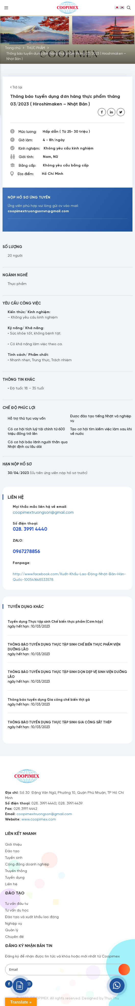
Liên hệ (11, 883)
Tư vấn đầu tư (16, 903)
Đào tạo (12, 850)
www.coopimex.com (38, 819)
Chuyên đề (14, 936)
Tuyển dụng (14, 877)
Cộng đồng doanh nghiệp (27, 864)
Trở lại (16, 87)
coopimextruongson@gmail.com (43, 512)
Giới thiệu (13, 844)
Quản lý (11, 929)
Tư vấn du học (17, 910)
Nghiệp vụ (13, 923)
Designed (90, 998)
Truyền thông (16, 870)
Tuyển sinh (13, 857)
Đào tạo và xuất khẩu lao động (32, 916)
